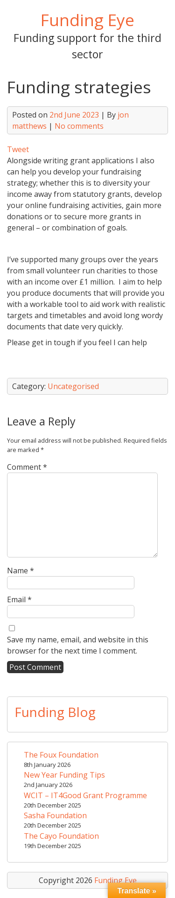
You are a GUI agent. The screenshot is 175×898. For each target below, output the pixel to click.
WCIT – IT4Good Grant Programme (85, 795)
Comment (27, 467)
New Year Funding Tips (64, 775)
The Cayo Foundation (61, 836)
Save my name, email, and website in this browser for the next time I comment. (77, 645)
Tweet (18, 149)
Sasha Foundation (55, 815)
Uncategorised (73, 386)
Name (20, 570)
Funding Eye (87, 19)
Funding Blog (55, 712)
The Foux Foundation (61, 755)
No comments (79, 126)
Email (19, 599)
